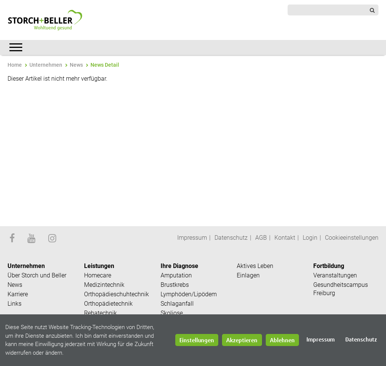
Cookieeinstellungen (351, 237)
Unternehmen (45, 65)
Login (310, 237)
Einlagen (248, 275)
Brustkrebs (175, 284)
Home (15, 65)
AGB (261, 237)
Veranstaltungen (335, 275)
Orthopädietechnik (108, 303)
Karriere (18, 294)
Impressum (192, 237)
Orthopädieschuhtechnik (116, 294)
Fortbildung (328, 266)
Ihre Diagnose (179, 266)
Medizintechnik (104, 284)
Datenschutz (231, 237)
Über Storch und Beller (37, 275)
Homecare (97, 275)
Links (14, 303)
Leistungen (99, 266)
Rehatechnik (100, 313)
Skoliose (172, 313)
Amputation (176, 275)
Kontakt (284, 237)
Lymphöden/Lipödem (189, 294)
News (76, 65)
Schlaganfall (177, 303)
